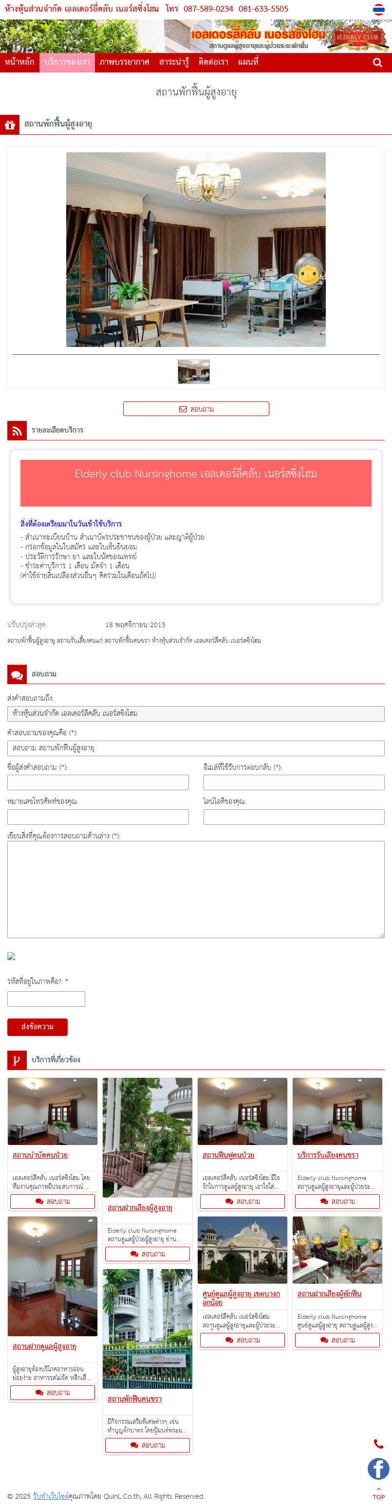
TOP (379, 1494)
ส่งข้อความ (37, 1027)
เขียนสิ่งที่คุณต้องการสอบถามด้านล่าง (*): (63, 836)
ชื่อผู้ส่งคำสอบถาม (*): (37, 767)
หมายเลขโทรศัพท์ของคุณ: (42, 801)
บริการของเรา (67, 63)
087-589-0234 (208, 9)
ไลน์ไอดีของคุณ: (225, 801)
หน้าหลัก (20, 63)
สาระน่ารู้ (174, 63)
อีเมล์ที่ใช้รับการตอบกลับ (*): (243, 767)
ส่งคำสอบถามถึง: (30, 698)
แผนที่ (248, 63)
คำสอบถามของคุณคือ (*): (42, 733)
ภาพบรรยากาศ (124, 63)
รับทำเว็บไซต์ (51, 1496)
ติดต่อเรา (213, 63)
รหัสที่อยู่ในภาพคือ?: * (37, 981)
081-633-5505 (262, 9)
